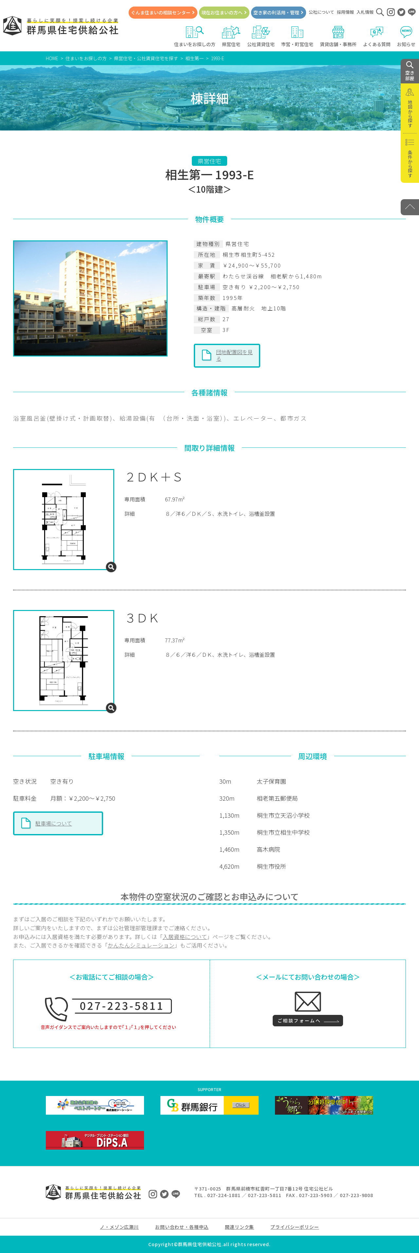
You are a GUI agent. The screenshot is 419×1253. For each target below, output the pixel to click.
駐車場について (53, 823)
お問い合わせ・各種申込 (182, 1227)
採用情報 (345, 12)
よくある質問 (377, 36)
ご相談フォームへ (299, 1020)
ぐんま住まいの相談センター (161, 12)
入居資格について (185, 937)
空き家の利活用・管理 (276, 12)
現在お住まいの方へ (222, 12)
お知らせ (406, 36)
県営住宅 (231, 36)
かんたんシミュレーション (141, 945)
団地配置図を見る (234, 355)
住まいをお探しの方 (194, 36)
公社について (321, 12)
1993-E (217, 58)
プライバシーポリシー (294, 1227)
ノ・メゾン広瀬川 (119, 1227)
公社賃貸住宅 (261, 36)
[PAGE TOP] (410, 207)
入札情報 (364, 12)
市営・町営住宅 (297, 36)
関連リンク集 (239, 1227)
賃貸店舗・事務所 (338, 36)
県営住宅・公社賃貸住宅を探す (146, 58)
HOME (52, 58)
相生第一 (194, 58)
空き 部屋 (409, 71)
